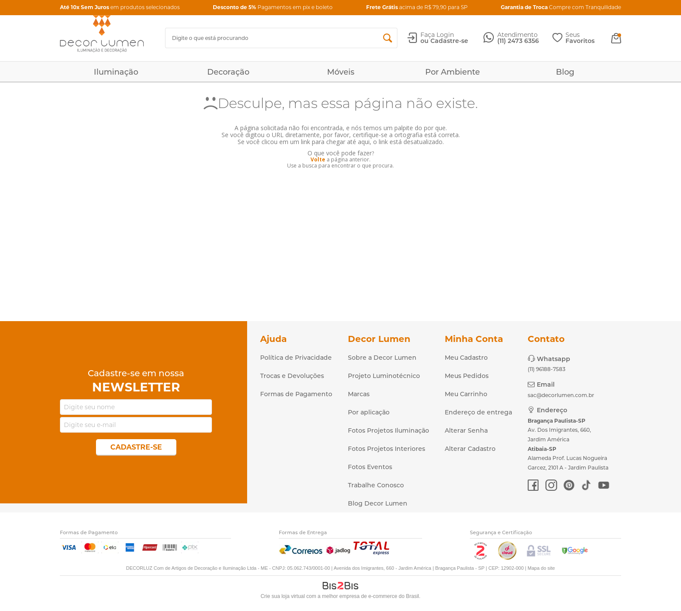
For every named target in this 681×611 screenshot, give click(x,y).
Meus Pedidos (467, 376)
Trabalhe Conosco (376, 485)
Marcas (359, 394)
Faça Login (437, 35)
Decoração (228, 72)
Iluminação (116, 72)
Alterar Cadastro (470, 449)
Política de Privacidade (296, 357)
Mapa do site (541, 568)
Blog (565, 72)
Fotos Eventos (370, 467)
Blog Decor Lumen (377, 503)
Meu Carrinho (466, 394)
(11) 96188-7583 (546, 369)
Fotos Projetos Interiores (386, 449)
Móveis (340, 72)
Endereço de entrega (478, 412)
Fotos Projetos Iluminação (388, 430)
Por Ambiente (452, 72)
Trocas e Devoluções (292, 376)
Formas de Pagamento (296, 394)
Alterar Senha (466, 430)
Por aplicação (369, 412)
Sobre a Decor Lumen (382, 357)
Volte (318, 159)
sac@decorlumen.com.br (561, 395)
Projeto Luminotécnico (384, 376)
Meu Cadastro (466, 357)
